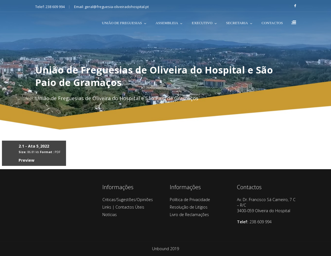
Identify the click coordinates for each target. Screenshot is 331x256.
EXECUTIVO (202, 23)
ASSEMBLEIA (167, 23)
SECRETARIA (237, 23)
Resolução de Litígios (189, 207)
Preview (26, 160)
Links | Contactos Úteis (123, 207)
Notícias (109, 214)
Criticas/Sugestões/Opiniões (127, 199)
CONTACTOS (272, 23)
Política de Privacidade (190, 199)
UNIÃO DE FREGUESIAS (122, 23)
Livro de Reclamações (189, 214)
